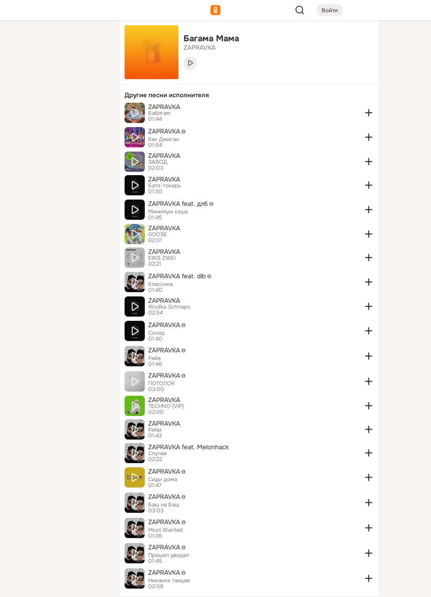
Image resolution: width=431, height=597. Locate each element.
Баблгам (159, 113)
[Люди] (57, 77)
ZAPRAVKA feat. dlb (182, 276)
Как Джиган (163, 139)
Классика (160, 284)
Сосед (156, 333)
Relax (155, 430)
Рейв (154, 358)
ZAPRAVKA (164, 107)
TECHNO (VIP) (166, 406)
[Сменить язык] (57, 550)
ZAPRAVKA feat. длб (183, 204)
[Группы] (94, 40)
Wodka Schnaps (169, 307)
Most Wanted (165, 530)
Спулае (157, 453)
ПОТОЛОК (161, 383)
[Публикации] (20, 77)
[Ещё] (57, 532)
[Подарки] (20, 114)
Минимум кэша (168, 212)
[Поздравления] (57, 114)
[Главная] (20, 40)
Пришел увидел (168, 555)
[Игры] (94, 114)
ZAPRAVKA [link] (200, 47)
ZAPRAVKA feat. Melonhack (188, 447)
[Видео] (94, 77)
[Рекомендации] (57, 151)
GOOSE (157, 234)
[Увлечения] (57, 40)
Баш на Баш (163, 505)
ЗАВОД (157, 162)
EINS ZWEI (162, 258)
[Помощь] (20, 151)
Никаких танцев (169, 581)
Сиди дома (162, 479)
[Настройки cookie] (57, 586)
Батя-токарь (164, 186)
